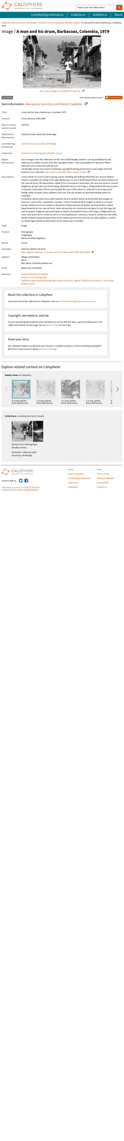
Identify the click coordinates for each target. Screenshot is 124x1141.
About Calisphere (76, 474)
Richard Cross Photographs (34, 277)
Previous (6, 389)
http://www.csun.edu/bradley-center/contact (65, 172)
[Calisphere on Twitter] (21, 481)
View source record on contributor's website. (54, 104)
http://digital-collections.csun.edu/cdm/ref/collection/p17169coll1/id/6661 (55, 252)
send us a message (48, 349)
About (118, 15)
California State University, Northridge (19, 22)
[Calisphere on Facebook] (26, 481)
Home (70, 469)
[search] (119, 7)
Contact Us (102, 487)
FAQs (99, 469)
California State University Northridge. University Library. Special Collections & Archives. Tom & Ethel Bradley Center (67, 282)
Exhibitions (100, 15)
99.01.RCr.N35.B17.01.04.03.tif (34, 274)
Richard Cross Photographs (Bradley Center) (59, 22)
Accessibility (102, 483)
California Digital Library (28, 490)
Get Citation (7, 97)
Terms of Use (103, 474)
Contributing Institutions (47, 15)
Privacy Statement (105, 478)
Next (117, 389)
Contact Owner (113, 97)
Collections (78, 15)
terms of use (52, 325)
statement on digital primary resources (78, 301)
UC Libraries (33, 487)
